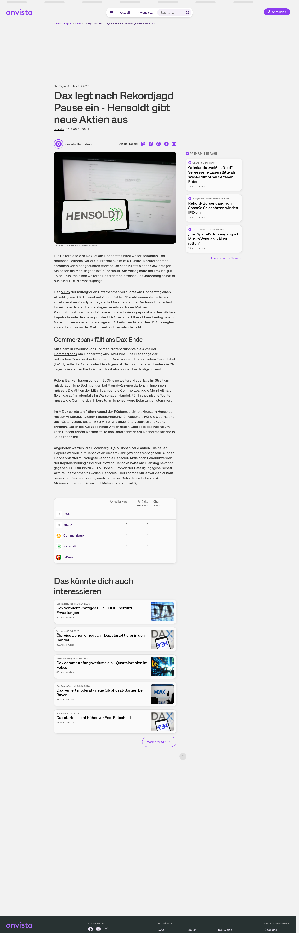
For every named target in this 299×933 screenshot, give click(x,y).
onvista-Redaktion (78, 144)
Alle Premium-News (226, 258)
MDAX (67, 525)
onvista (59, 129)
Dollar (192, 930)
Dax (89, 255)
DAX (66, 514)
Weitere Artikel (159, 741)
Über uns (270, 930)
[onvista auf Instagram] (106, 930)
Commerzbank (65, 354)
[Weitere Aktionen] (172, 513)
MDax (65, 292)
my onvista (145, 12)
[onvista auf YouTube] (98, 930)
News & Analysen (63, 23)
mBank (68, 557)
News (78, 23)
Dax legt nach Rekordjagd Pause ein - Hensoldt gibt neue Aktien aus (119, 23)
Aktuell (125, 12)
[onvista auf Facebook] (90, 930)
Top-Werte (225, 930)
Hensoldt (165, 411)
